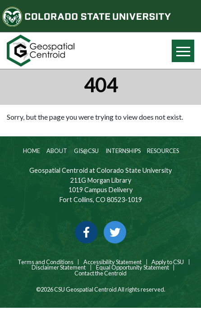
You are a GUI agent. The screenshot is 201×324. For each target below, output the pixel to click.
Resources (162, 150)
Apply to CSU (167, 262)
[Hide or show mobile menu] (183, 51)
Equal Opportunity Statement (132, 267)
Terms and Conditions (45, 262)
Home (31, 150)
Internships (123, 150)
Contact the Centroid (100, 273)
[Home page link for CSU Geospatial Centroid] (50, 51)
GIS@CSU (86, 150)
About (56, 150)
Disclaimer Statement (59, 267)
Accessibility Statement (112, 262)
